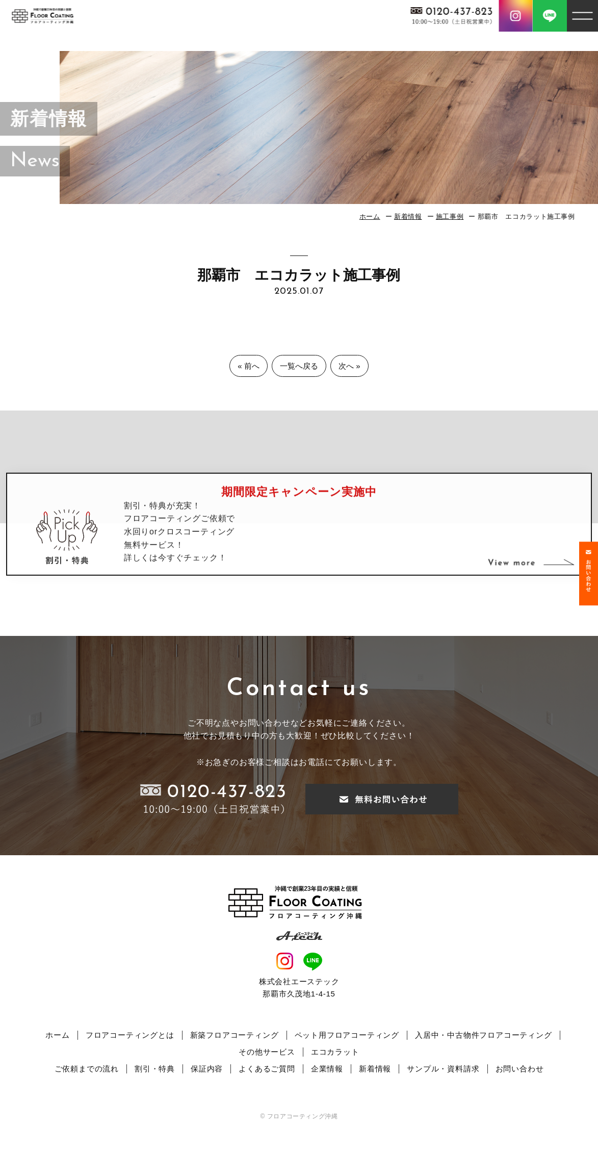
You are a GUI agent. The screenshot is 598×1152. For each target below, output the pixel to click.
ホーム (369, 216)
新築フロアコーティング (234, 1035)
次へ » (349, 366)
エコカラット (335, 1051)
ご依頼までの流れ (87, 1068)
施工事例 (450, 216)
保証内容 (207, 1068)
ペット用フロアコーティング (347, 1035)
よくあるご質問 (267, 1068)
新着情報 (408, 216)
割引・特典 (155, 1068)
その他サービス (267, 1051)
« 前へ (248, 366)
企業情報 (327, 1068)
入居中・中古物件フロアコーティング (483, 1035)
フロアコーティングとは (130, 1035)
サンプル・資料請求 (443, 1068)
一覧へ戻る (299, 366)
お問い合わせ (520, 1068)
